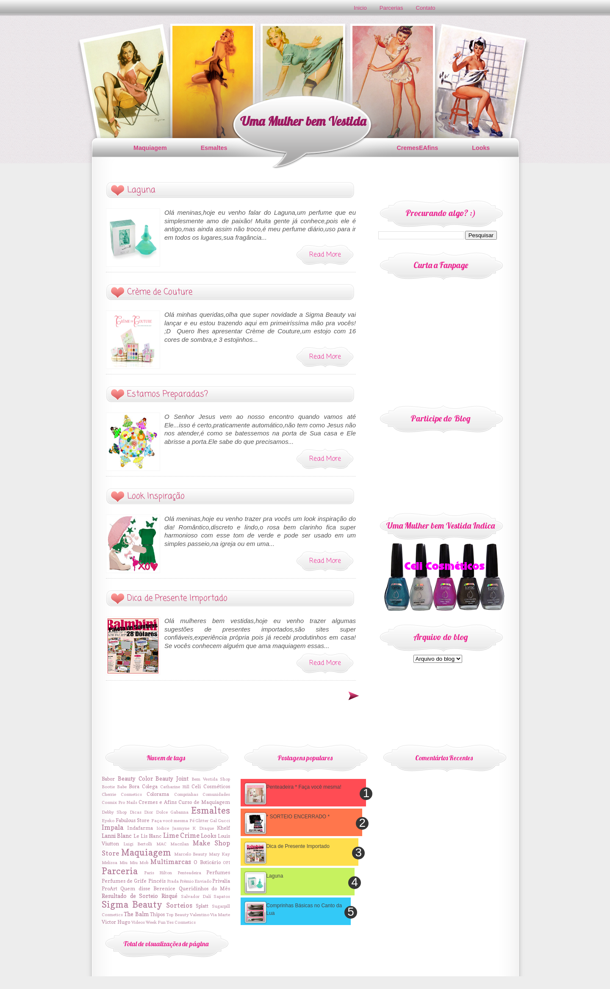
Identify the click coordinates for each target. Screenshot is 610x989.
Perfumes (218, 872)
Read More (325, 255)
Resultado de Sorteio (130, 895)
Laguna (141, 190)
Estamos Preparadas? (167, 394)
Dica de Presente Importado (177, 598)
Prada (173, 881)
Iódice (162, 828)
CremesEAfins (417, 147)
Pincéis (157, 881)
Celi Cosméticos (210, 787)
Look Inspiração (156, 496)
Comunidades (216, 794)
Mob (143, 862)
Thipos (157, 914)
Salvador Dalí (196, 896)
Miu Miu (128, 862)
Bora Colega (143, 787)
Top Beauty (177, 914)
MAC (161, 843)
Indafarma (140, 828)
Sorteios (179, 905)
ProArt (109, 889)
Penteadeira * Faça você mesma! (303, 787)
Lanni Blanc (117, 835)
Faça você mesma (169, 820)
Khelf (223, 828)
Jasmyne (180, 828)
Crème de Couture (159, 292)
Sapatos (222, 896)
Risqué (169, 895)
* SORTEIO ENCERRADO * (298, 817)
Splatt (202, 906)
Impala (112, 827)
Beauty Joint (172, 778)
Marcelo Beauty (190, 853)
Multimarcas (170, 862)
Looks (481, 147)
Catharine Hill (174, 786)
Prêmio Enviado (195, 881)
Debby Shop (114, 811)
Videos (138, 922)
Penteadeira (189, 872)
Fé (191, 820)
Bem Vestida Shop (210, 778)
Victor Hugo (116, 922)
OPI (226, 862)
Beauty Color (135, 778)
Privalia (221, 881)
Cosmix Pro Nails (119, 802)
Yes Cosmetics (181, 922)
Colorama (158, 794)
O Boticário (207, 862)
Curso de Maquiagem (204, 802)
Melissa (109, 862)
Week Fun (156, 922)
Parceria (120, 871)
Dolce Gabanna (172, 811)
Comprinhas (186, 794)
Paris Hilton (158, 872)
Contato (425, 8)
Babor (108, 779)
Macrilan (179, 843)
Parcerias (391, 8)
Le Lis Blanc (147, 836)
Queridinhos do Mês (204, 889)
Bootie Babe (114, 786)
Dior (148, 811)
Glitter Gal (206, 820)
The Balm (136, 914)
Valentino (199, 914)
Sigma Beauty (132, 904)
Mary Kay (219, 853)
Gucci (224, 820)
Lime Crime (181, 835)
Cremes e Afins (158, 802)
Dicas (135, 811)
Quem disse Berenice (147, 889)
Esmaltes (214, 147)
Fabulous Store (133, 820)
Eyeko (108, 820)
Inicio (360, 8)
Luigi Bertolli (137, 843)
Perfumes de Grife (124, 881)
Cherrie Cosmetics (122, 794)
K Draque (203, 828)
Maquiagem (150, 147)
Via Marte (220, 914)
